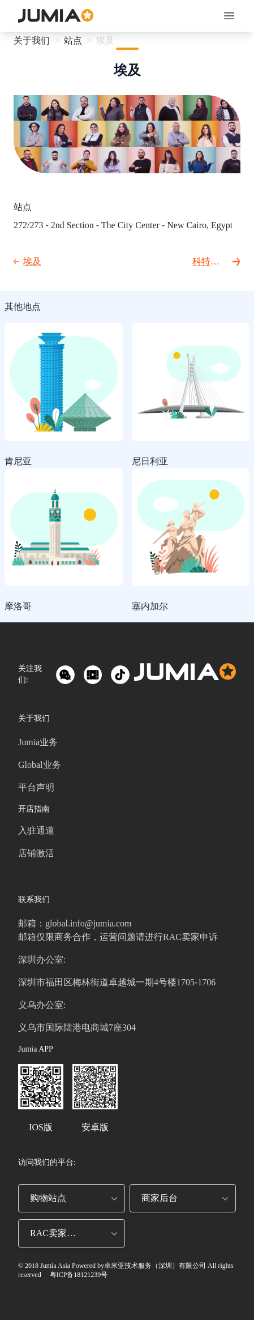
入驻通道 (36, 830)
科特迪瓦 (205, 262)
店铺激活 (36, 853)
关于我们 (32, 40)
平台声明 (36, 787)
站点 (73, 40)
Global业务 (39, 765)
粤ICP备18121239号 (78, 1275)
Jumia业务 (38, 742)
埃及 (105, 40)
